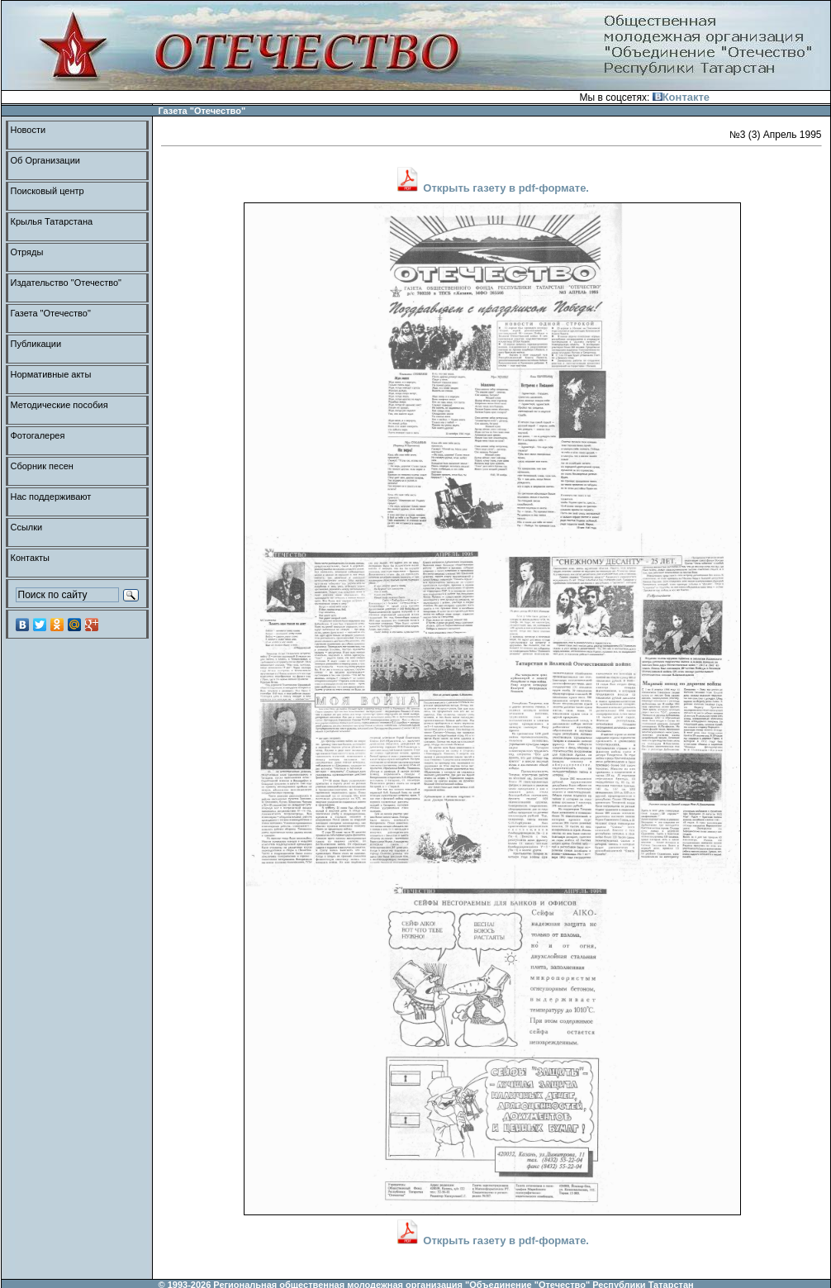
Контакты (30, 558)
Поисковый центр (47, 191)
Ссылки (27, 527)
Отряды (27, 252)
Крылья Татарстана (52, 221)
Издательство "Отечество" (66, 283)
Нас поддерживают (51, 496)
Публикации (36, 344)
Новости (28, 130)
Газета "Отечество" (51, 313)
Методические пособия (59, 405)
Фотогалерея (38, 435)
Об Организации (45, 160)
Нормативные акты (51, 374)
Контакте (681, 97)
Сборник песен (42, 466)
